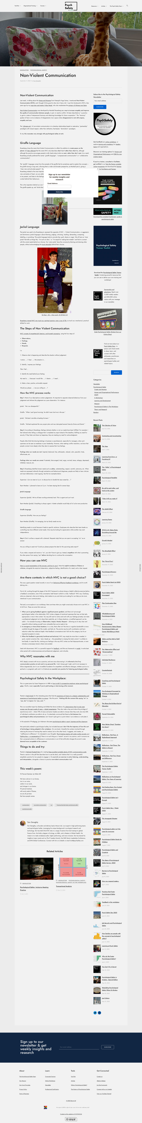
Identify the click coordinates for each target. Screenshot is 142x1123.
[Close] (98, 169)
